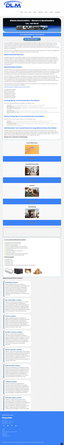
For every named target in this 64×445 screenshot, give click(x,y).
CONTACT (51, 12)
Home (22, 12)
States (30, 12)
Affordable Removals (6, 436)
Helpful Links (4, 434)
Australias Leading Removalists (36, 442)
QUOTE (46, 12)
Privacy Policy (7, 418)
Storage (3, 429)
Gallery (3, 430)
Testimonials (4, 433)
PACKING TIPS (40, 12)
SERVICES (34, 12)
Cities (26, 12)
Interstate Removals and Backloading (9, 431)
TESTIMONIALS (57, 12)
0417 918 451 (34, 24)
